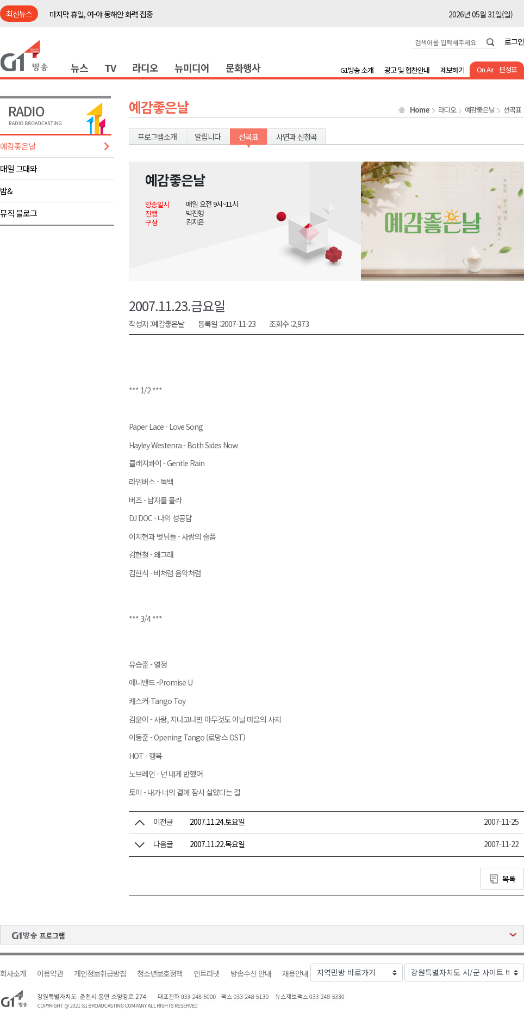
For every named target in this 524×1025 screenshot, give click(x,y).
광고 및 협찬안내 (406, 70)
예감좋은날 (17, 146)
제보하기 (452, 70)
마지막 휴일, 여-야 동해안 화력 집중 (101, 14)
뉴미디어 (191, 67)
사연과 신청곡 (296, 136)
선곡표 (512, 110)
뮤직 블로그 (18, 213)
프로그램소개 (157, 136)
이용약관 (50, 973)
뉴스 (79, 67)
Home (419, 110)
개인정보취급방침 (100, 973)
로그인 (514, 41)
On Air (485, 69)
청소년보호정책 (160, 973)
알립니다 (208, 136)
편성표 (508, 69)
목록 (508, 878)
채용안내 (295, 973)
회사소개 (13, 973)
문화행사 (243, 67)
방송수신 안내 (250, 973)
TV (110, 67)
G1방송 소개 (356, 70)
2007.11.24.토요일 (217, 821)
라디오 (145, 67)
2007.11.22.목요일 (217, 843)
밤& (6, 190)
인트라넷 (207, 973)
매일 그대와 (18, 168)
